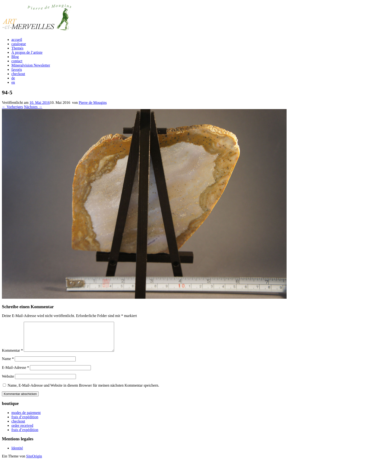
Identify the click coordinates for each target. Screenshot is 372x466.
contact (16, 61)
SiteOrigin (34, 462)
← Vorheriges (12, 107)
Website (8, 382)
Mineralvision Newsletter (30, 65)
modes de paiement (26, 418)
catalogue (18, 44)
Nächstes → (33, 107)
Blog (15, 57)
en (13, 82)
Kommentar (12, 356)
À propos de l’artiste (26, 52)
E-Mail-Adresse (15, 373)
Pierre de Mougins (93, 103)
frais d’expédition (24, 423)
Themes (17, 48)
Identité (17, 454)
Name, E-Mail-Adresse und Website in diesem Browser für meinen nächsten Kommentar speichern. (83, 391)
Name (8, 364)
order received (22, 431)
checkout (18, 74)
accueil (16, 40)
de (13, 78)
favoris (16, 69)
